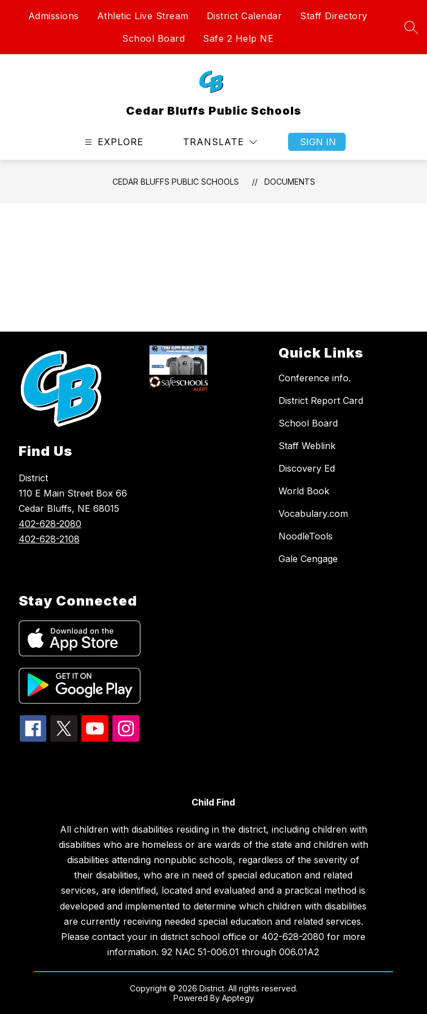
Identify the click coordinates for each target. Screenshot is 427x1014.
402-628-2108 (49, 539)
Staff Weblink (307, 445)
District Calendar (244, 15)
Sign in (318, 141)
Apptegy (238, 998)
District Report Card (320, 400)
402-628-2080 (50, 523)
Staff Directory (334, 15)
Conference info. (314, 378)
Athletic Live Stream (143, 15)
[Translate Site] (220, 142)
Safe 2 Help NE (238, 38)
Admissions (53, 15)
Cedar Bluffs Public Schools (175, 181)
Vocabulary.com (313, 513)
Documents (289, 181)
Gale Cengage (308, 558)
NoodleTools (305, 536)
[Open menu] (112, 142)
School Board (153, 38)
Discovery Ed (306, 468)
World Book (303, 491)
